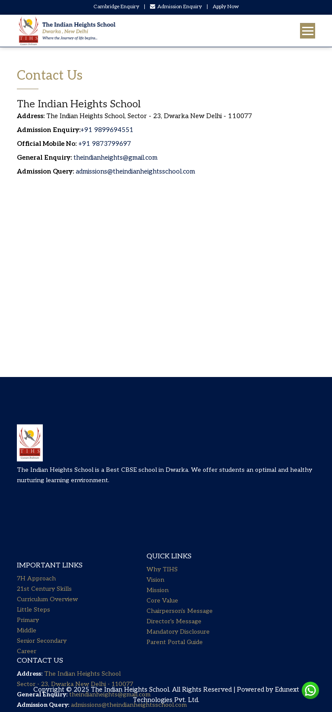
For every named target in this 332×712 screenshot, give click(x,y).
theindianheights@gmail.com (115, 157)
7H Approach (36, 569)
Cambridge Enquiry (116, 6)
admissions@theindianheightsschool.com (135, 171)
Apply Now (226, 6)
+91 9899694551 (107, 130)
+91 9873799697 (104, 144)
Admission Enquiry (176, 6)
